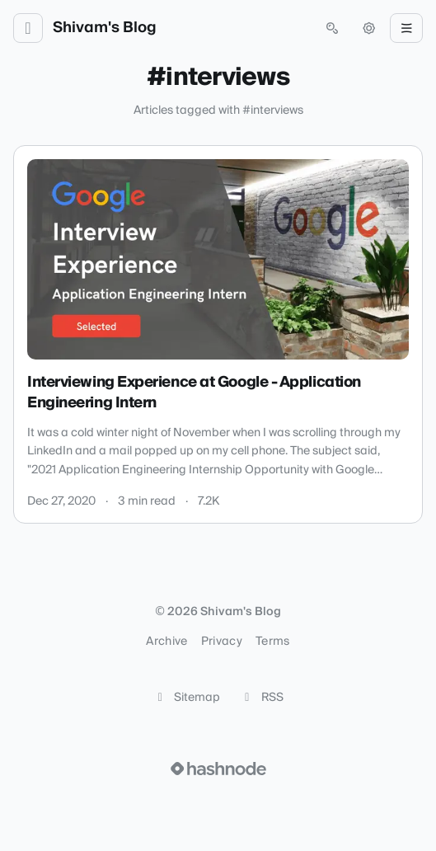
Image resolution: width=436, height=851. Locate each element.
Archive (166, 641)
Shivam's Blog (105, 28)
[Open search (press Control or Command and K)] (332, 28)
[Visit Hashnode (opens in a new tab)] (218, 768)
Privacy (221, 641)
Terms (273, 641)
